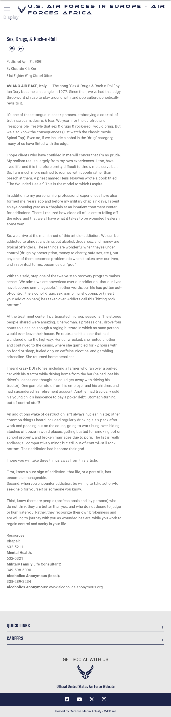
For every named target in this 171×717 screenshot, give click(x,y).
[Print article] (12, 49)
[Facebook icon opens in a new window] (66, 699)
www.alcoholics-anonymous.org (76, 587)
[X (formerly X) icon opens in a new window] (91, 699)
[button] (7, 9)
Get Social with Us (85, 659)
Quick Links (18, 625)
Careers (15, 638)
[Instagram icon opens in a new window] (104, 699)
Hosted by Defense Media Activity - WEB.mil (85, 711)
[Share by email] (21, 49)
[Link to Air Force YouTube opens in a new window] (79, 699)
